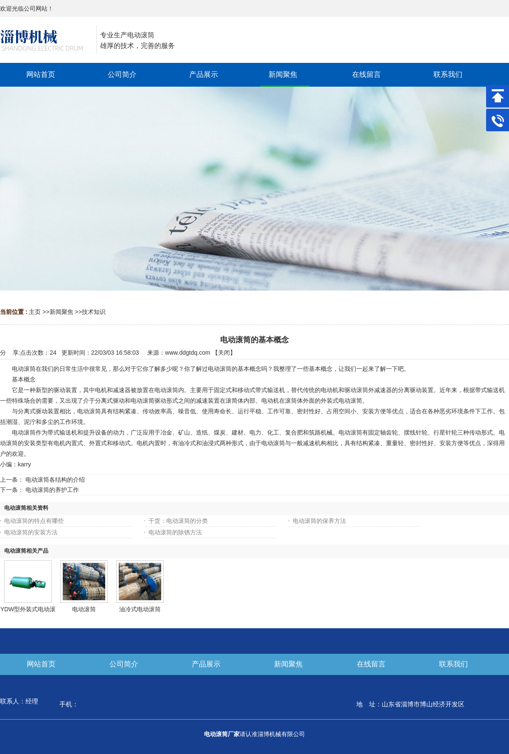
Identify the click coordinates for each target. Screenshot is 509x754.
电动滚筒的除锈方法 (175, 532)
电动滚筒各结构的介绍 (55, 479)
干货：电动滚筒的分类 (178, 520)
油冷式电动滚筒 (140, 609)
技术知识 (94, 311)
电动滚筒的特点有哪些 (34, 520)
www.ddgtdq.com (187, 352)
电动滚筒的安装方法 (31, 532)
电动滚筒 (84, 609)
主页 (35, 311)
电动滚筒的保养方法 (319, 520)
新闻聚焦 (61, 311)
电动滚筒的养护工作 (52, 489)
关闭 (224, 352)
